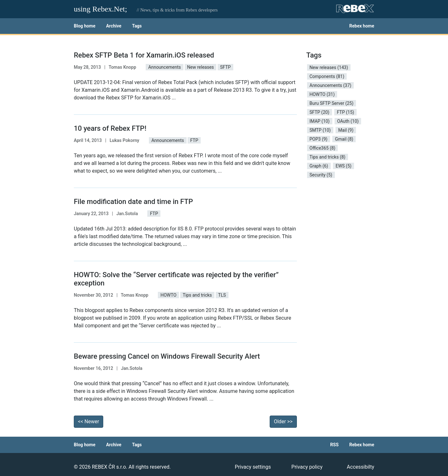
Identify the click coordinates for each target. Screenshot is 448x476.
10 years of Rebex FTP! (110, 128)
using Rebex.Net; (100, 9)
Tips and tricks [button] (197, 295)
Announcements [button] (164, 67)
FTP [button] (194, 140)
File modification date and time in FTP (133, 202)
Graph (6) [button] (319, 165)
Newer (88, 421)
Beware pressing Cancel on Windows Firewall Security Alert (167, 356)
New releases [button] (200, 67)
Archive (113, 25)
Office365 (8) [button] (323, 148)
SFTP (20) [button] (319, 112)
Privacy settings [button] (253, 467)
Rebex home (361, 25)
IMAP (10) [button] (320, 121)
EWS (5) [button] (343, 165)
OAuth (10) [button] (348, 121)
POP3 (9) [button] (319, 139)
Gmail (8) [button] (344, 139)
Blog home (84, 25)
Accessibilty (360, 467)
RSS (334, 444)
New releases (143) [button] (329, 67)
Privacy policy (307, 467)
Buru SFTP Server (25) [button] (332, 103)
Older (283, 421)
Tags (137, 25)
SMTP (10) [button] (320, 130)
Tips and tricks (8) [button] (327, 157)
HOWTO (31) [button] (322, 94)
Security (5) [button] (321, 174)
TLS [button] (222, 295)
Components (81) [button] (327, 76)
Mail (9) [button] (345, 130)
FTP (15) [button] (345, 112)
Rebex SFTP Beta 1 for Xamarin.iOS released (144, 55)
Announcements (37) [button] (330, 85)
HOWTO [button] (168, 295)
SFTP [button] (225, 67)
